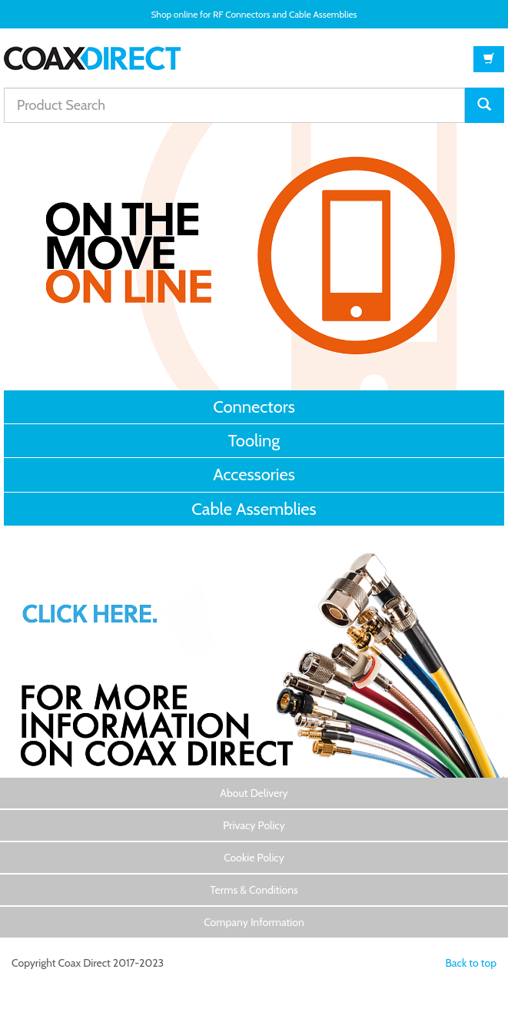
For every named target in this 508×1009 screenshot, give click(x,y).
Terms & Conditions (254, 890)
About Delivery (253, 793)
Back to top (470, 963)
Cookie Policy (254, 858)
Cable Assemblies (253, 509)
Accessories (254, 474)
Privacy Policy (254, 825)
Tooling (254, 440)
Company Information (254, 922)
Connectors (254, 407)
